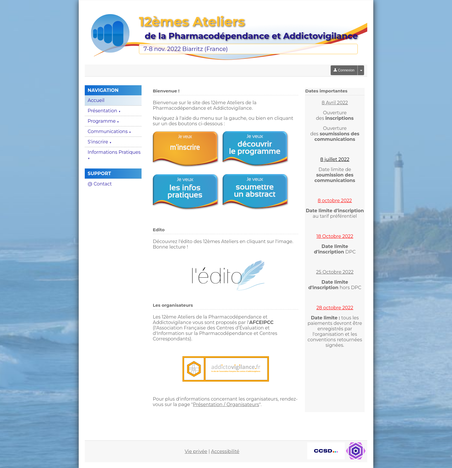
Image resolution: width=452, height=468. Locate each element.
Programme (103, 121)
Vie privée (196, 451)
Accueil (96, 100)
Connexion (344, 70)
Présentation (104, 110)
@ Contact (100, 184)
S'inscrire (100, 142)
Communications (109, 131)
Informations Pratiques (114, 154)
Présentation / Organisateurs (226, 404)
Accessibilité (225, 451)
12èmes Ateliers (192, 21)
